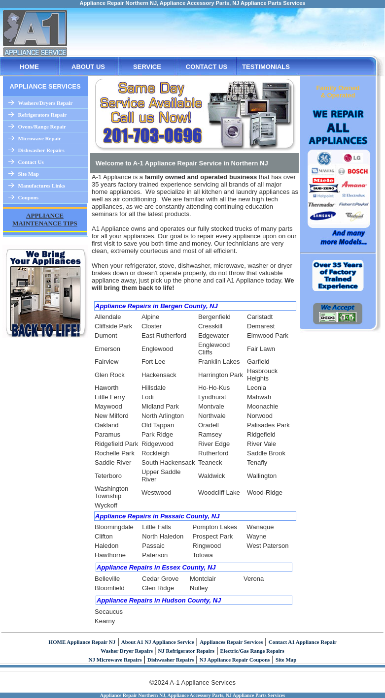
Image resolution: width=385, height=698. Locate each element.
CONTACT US (206, 66)
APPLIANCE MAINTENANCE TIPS (44, 219)
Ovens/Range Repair (42, 126)
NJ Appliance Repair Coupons (235, 660)
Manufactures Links (41, 186)
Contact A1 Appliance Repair (303, 642)
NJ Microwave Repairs (115, 660)
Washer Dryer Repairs (127, 651)
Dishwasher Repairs (41, 150)
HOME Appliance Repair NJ (81, 642)
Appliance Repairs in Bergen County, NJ (156, 306)
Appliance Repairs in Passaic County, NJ (157, 516)
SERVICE (147, 66)
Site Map (28, 174)
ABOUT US (88, 66)
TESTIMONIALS (266, 66)
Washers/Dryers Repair (45, 103)
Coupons (28, 197)
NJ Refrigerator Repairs (186, 651)
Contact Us (31, 162)
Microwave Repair (39, 138)
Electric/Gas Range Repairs (252, 651)
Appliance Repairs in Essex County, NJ (156, 567)
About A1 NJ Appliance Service (157, 642)
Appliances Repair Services (231, 642)
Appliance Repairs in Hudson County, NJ (159, 600)
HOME (29, 66)
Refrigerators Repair (42, 115)
